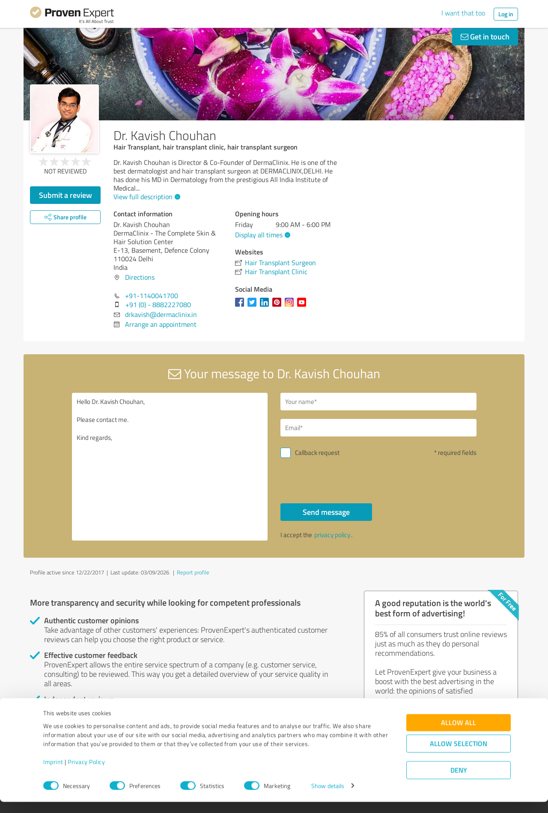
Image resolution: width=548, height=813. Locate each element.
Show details (327, 797)
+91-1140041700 (151, 295)
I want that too (463, 13)
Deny (458, 781)
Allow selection (458, 754)
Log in (505, 14)
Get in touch (485, 36)
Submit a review (65, 194)
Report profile (193, 572)
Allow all (458, 733)
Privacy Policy (86, 773)
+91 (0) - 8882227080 (158, 304)
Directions (140, 277)
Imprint (53, 773)
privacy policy (332, 534)
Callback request (317, 452)
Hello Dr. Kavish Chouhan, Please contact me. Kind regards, (170, 467)
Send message (326, 511)
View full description (145, 196)
